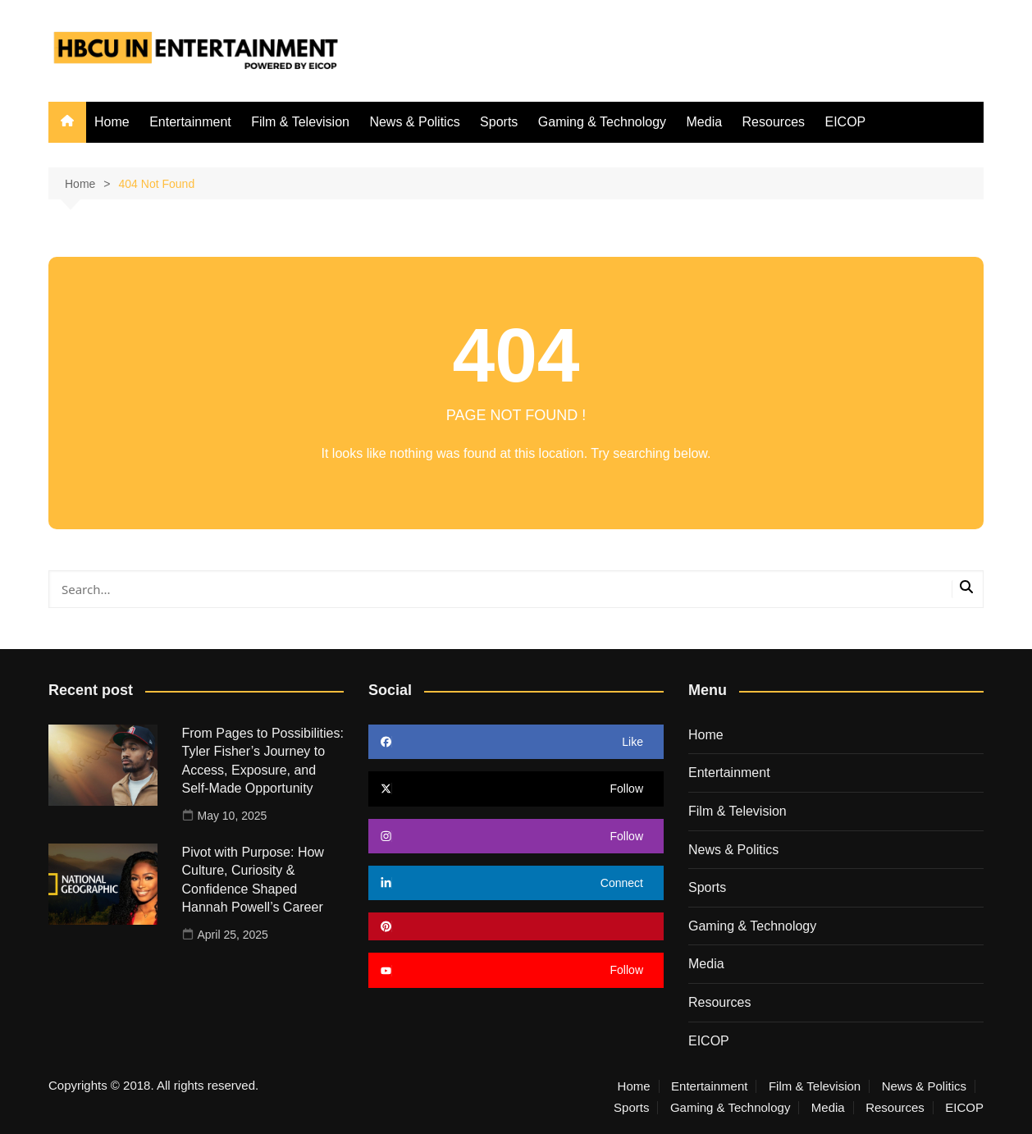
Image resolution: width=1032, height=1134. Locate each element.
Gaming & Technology (602, 122)
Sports (499, 122)
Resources (773, 122)
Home (112, 122)
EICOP (844, 122)
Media (705, 122)
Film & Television (300, 122)
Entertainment (190, 122)
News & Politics (414, 122)
